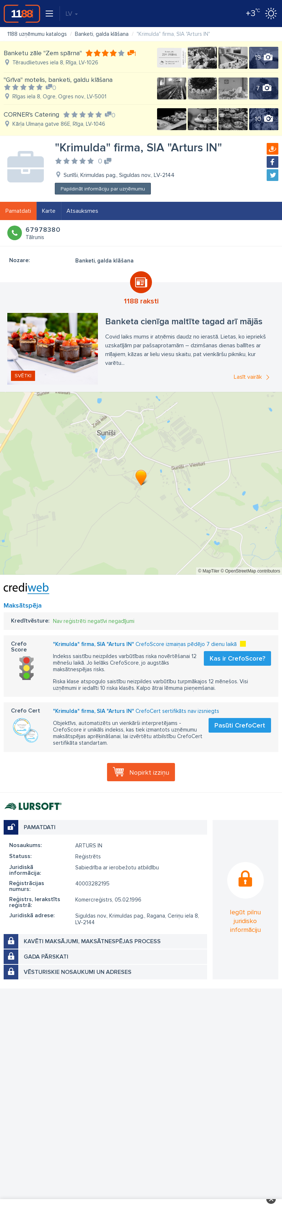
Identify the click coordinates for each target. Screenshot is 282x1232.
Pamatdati (18, 211)
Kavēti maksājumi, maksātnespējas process (92, 941)
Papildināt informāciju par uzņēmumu (103, 189)
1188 (22, 13)
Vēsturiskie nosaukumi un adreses (78, 972)
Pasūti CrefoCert (239, 725)
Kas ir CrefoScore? (237, 658)
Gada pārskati (46, 956)
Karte (49, 211)
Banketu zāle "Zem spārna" (43, 53)
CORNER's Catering (31, 114)
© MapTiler (208, 571)
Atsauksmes (82, 211)
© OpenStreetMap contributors (250, 571)
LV (71, 14)
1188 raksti (141, 301)
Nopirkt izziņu (149, 772)
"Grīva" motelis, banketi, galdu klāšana (58, 80)
